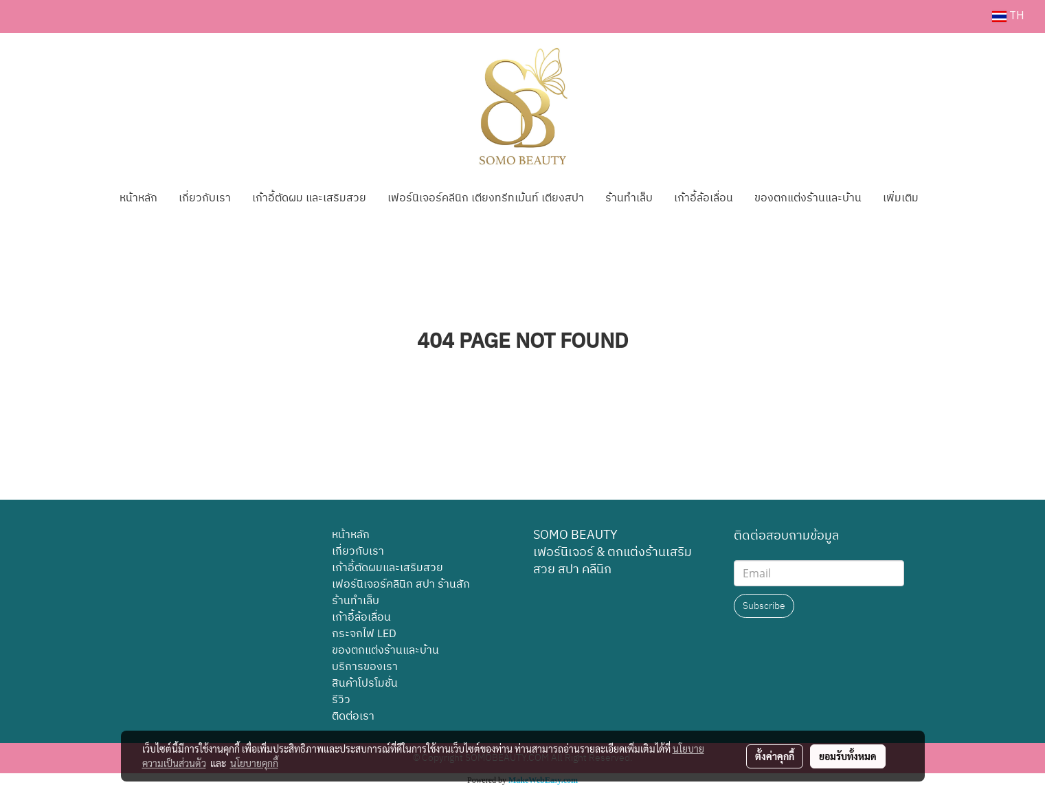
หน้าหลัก (138, 198)
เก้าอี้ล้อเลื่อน (703, 198)
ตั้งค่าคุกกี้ (774, 756)
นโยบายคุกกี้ (254, 763)
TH (1008, 16)
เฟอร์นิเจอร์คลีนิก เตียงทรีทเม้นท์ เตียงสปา (485, 198)
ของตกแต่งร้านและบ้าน (808, 198)
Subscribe (764, 606)
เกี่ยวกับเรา (205, 198)
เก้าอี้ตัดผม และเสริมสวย (309, 198)
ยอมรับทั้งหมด (848, 756)
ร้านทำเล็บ (629, 198)
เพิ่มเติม (901, 198)
